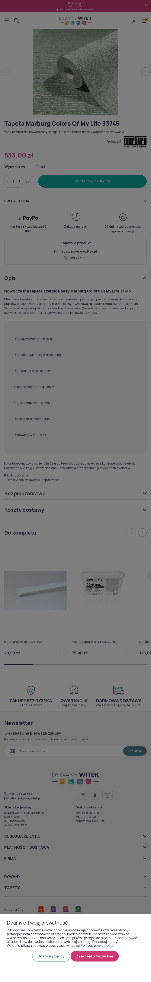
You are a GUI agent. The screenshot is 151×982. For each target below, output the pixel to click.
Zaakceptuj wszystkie (94, 956)
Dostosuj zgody (51, 956)
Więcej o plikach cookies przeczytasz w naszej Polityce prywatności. (60, 945)
